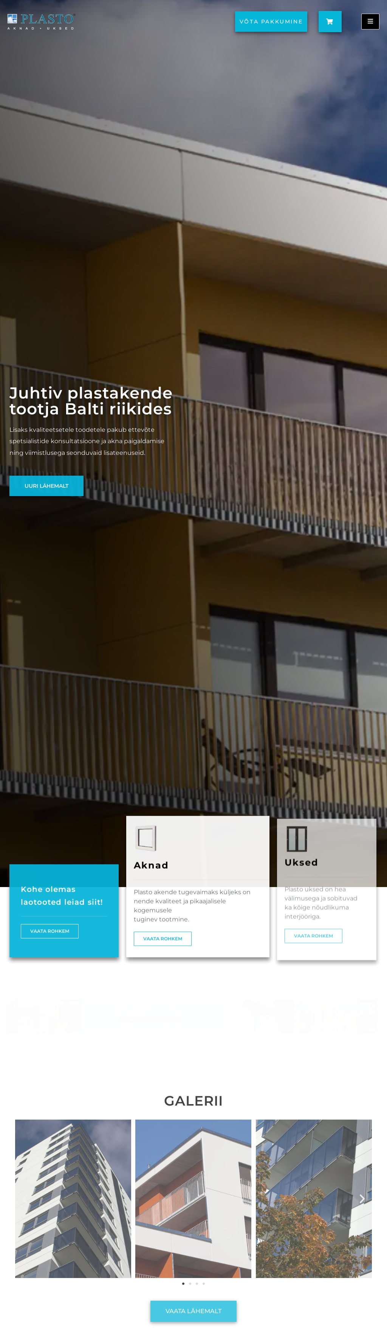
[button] (25, 1199)
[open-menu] (370, 21)
